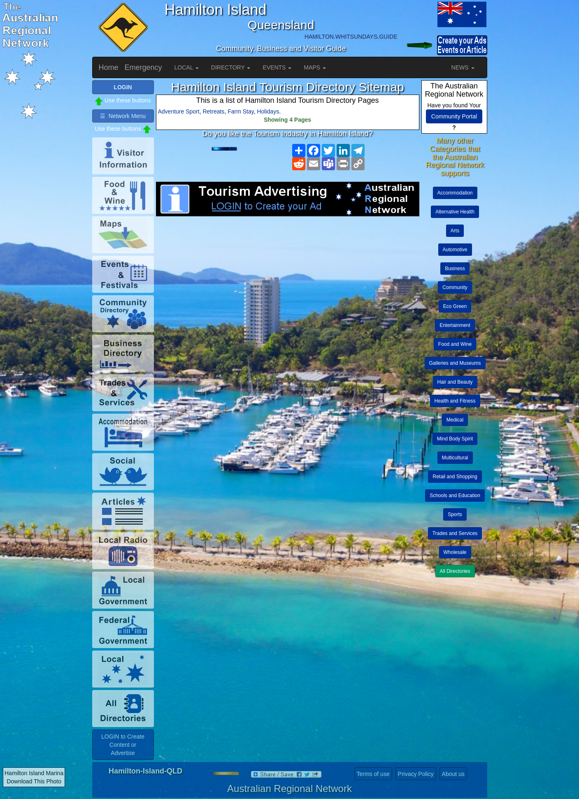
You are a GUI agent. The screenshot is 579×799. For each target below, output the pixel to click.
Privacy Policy (416, 774)
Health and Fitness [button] (455, 401)
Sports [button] (455, 514)
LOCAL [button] (186, 67)
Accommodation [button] (455, 193)
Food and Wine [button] (455, 344)
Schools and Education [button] (455, 495)
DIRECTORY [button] (231, 67)
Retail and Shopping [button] (455, 476)
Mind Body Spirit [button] (455, 439)
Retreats (213, 111)
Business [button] (455, 268)
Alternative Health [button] (454, 212)
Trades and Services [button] (455, 533)
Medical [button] (454, 420)
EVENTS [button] (277, 67)
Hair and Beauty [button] (455, 382)
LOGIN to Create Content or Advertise (122, 744)
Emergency (143, 67)
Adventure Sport (179, 111)
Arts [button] (455, 231)
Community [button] (454, 287)
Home (109, 67)
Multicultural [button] (455, 458)
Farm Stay (241, 111)
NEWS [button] (462, 67)
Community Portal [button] (454, 116)
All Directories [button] (455, 571)
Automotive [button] (455, 249)
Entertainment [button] (454, 325)
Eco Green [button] (455, 306)
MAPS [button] (315, 67)
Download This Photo (34, 781)
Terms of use (373, 774)
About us (453, 774)
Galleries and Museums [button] (455, 363)
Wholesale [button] (455, 552)
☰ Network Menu (123, 116)
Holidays (268, 111)
